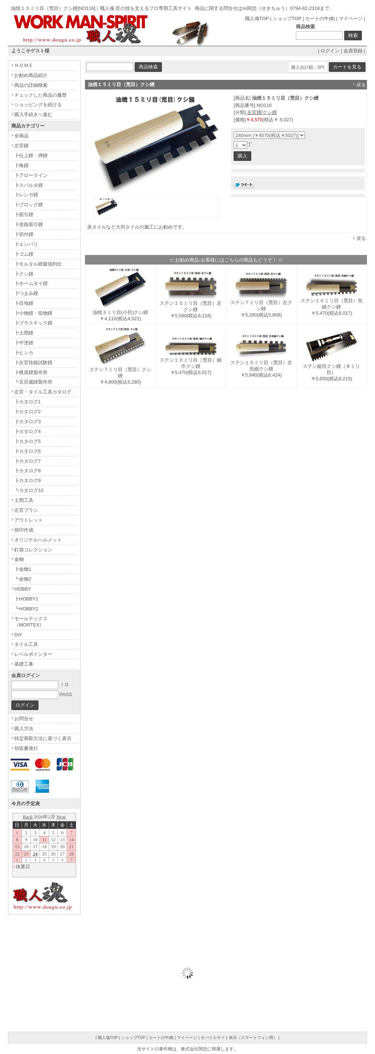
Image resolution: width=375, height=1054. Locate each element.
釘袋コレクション (33, 549)
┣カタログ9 (27, 480)
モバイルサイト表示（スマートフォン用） (239, 1037)
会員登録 (353, 50)
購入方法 (23, 728)
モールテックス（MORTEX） (31, 622)
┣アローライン (31, 175)
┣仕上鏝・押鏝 (31, 155)
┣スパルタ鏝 (28, 185)
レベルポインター (33, 654)
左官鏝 (21, 145)
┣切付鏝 (23, 234)
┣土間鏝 (23, 333)
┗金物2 (22, 579)
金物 (19, 559)
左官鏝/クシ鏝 (262, 112)
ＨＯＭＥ (23, 65)
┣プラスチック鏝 (33, 323)
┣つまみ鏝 (26, 293)
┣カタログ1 (27, 401)
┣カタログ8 (27, 470)
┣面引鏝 (23, 214)
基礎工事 (23, 664)
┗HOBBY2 (26, 608)
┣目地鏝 (23, 303)
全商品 (21, 135)
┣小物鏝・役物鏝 (33, 313)
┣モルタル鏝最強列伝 (38, 264)
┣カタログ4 (27, 431)
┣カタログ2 (27, 411)
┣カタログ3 (27, 421)
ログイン (329, 50)
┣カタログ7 (27, 461)
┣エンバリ (26, 244)
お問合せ (23, 718)
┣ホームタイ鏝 (31, 283)
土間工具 (23, 500)
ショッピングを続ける (38, 104)
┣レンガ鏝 (26, 194)
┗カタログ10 (28, 490)
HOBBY (22, 589)
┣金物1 (22, 569)
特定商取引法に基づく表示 (42, 738)
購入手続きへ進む (33, 114)
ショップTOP (287, 18)
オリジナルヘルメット (38, 540)
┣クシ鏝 (23, 274)
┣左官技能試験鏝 (33, 362)
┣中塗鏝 (23, 342)
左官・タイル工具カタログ (42, 392)
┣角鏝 (21, 165)
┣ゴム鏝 (23, 254)
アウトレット (28, 520)
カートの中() (320, 18)
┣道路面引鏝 (28, 224)
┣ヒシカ (23, 352)
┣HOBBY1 (26, 599)
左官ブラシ (26, 510)
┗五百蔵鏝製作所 (33, 382)
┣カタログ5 (27, 441)
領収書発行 (26, 748)
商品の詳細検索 (31, 85)
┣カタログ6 (27, 451)
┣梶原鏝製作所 (31, 372)
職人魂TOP (257, 18)
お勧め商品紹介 (31, 75)
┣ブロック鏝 (28, 204)
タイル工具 (26, 644)
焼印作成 (23, 530)
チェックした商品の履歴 (40, 95)
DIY (18, 634)
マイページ (351, 18)
